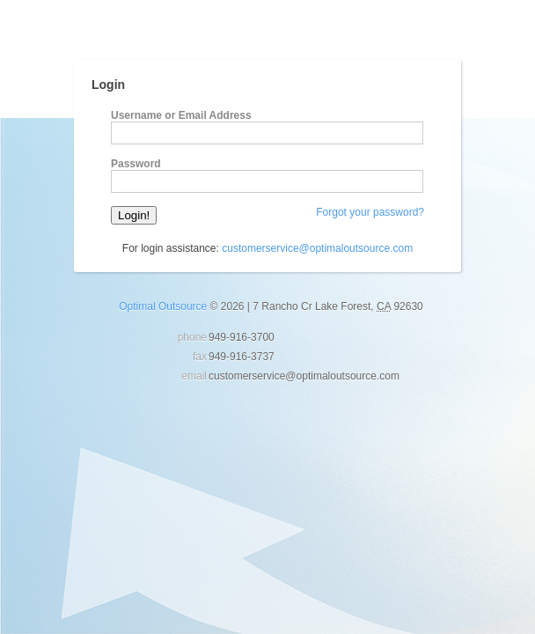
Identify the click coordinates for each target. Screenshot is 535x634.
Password (136, 164)
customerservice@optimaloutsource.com (317, 248)
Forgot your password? (370, 212)
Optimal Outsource (163, 306)
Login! (134, 215)
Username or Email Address (181, 115)
